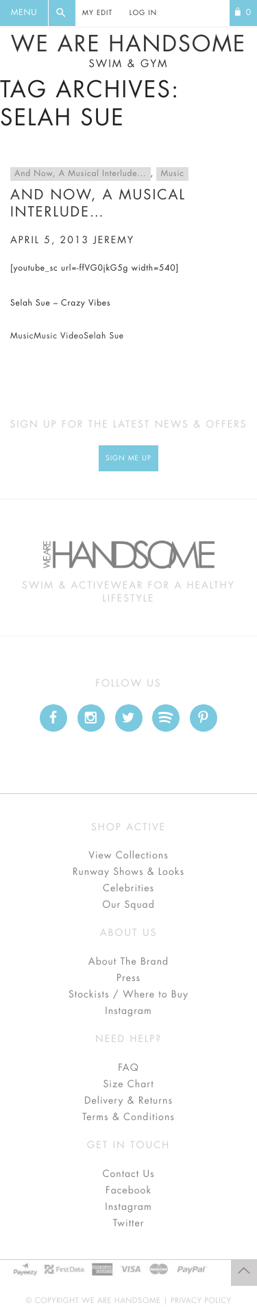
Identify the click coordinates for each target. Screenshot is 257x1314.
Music (172, 174)
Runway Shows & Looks (128, 872)
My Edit (97, 13)
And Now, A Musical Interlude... (80, 174)
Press (128, 978)
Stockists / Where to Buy (128, 995)
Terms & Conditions (128, 1117)
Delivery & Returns (128, 1101)
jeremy (113, 240)
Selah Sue (103, 336)
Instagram (128, 1011)
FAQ (128, 1068)
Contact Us (128, 1174)
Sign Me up (128, 458)
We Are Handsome (128, 51)
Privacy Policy (201, 1300)
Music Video (59, 336)
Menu (24, 13)
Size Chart (128, 1084)
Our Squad (128, 905)
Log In (143, 13)
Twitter (129, 1223)
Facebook (128, 1190)
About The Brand (128, 962)
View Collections (128, 855)
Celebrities (128, 888)
